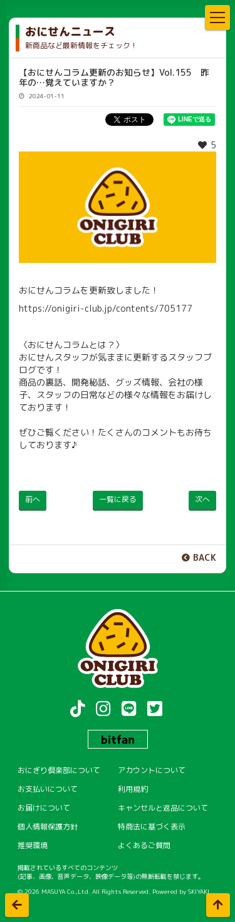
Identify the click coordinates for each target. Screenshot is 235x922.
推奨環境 (33, 845)
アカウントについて (151, 770)
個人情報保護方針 (48, 826)
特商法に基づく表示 (151, 826)
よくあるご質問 (144, 845)
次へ (202, 499)
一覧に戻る (118, 499)
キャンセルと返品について (163, 807)
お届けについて (44, 807)
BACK (204, 557)
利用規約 (133, 789)
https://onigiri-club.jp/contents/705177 (105, 308)
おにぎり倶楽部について (59, 770)
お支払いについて (48, 789)
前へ (32, 499)
